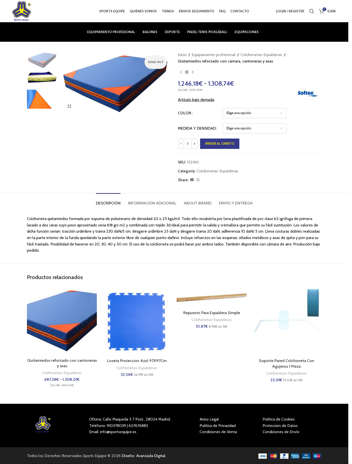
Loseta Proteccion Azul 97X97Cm (136, 360)
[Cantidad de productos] (187, 144)
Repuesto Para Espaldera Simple (211, 312)
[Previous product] (181, 72)
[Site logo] (21, 10)
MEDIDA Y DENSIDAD (197, 128)
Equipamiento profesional (213, 54)
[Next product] (193, 72)
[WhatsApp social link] (198, 180)
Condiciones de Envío (281, 431)
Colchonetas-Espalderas (261, 54)
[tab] (108, 200)
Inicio (182, 54)
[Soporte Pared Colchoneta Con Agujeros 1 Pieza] (286, 321)
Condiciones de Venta (218, 431)
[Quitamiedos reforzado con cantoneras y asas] (62, 321)
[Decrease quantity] (181, 144)
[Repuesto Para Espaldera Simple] (212, 297)
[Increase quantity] (194, 144)
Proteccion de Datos (280, 425)
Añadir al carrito (219, 143)
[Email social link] (192, 180)
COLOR (184, 113)
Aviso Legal (209, 419)
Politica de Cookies (279, 419)
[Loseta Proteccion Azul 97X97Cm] (137, 321)
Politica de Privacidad (218, 425)
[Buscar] (312, 11)
